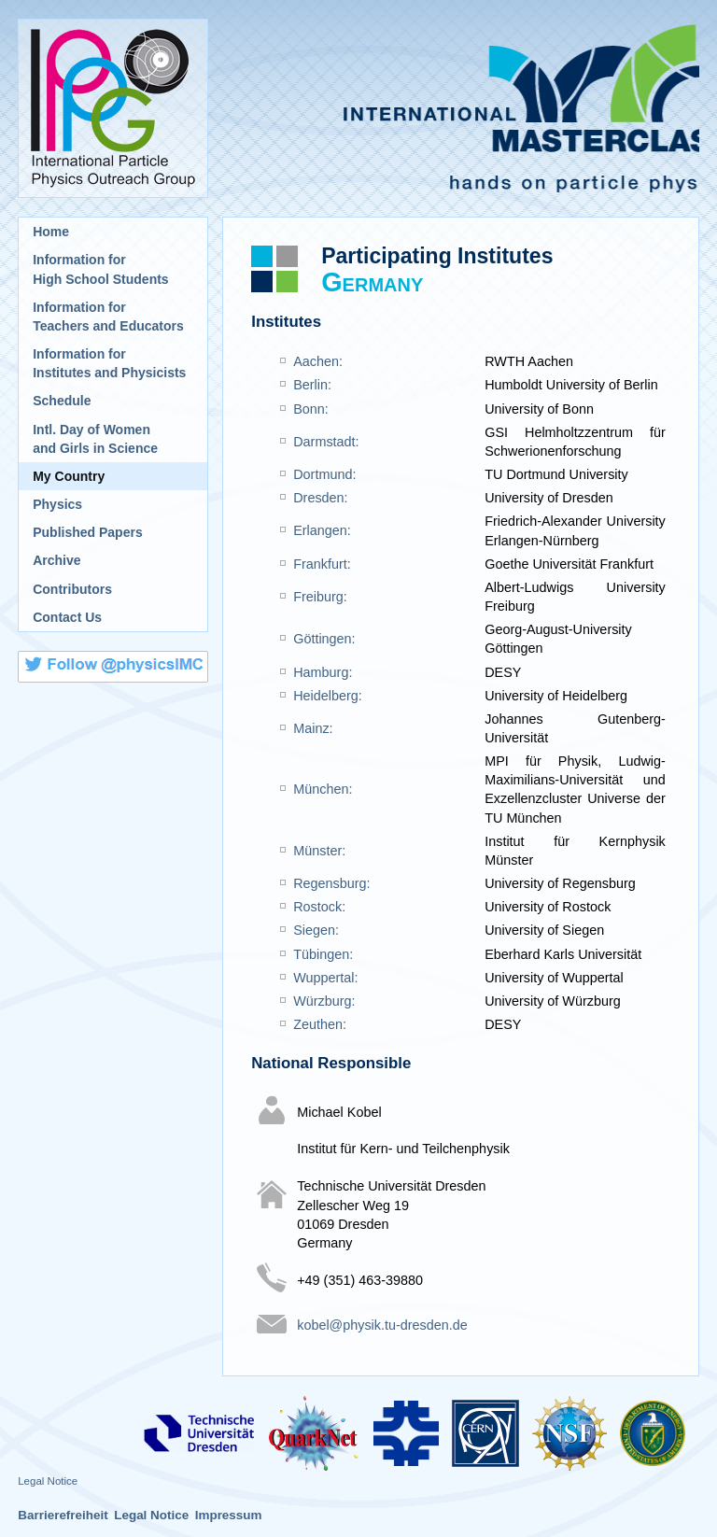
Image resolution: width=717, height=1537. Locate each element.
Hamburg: (322, 672)
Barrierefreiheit (63, 1515)
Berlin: (312, 384)
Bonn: (311, 409)
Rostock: (319, 906)
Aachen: (318, 361)
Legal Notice (47, 1481)
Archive (56, 560)
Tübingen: (323, 954)
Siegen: (316, 930)
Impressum (228, 1515)
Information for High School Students (100, 269)
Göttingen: (324, 638)
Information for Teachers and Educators (108, 316)
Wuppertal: (325, 977)
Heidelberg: (327, 695)
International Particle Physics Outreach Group (113, 108)
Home (51, 231)
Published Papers (87, 532)
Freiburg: (320, 596)
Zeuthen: (319, 1024)
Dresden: (320, 497)
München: (322, 789)
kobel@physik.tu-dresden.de (382, 1325)
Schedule (62, 400)
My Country (69, 476)
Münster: (319, 850)
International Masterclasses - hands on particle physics (460, 108)
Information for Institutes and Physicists (109, 363)
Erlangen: (322, 530)
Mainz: (312, 728)
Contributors (72, 589)
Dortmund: (324, 474)
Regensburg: (331, 883)
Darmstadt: (325, 441)
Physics (57, 504)
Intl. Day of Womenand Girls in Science (95, 439)
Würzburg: (324, 1001)
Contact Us (67, 617)
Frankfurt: (322, 564)
